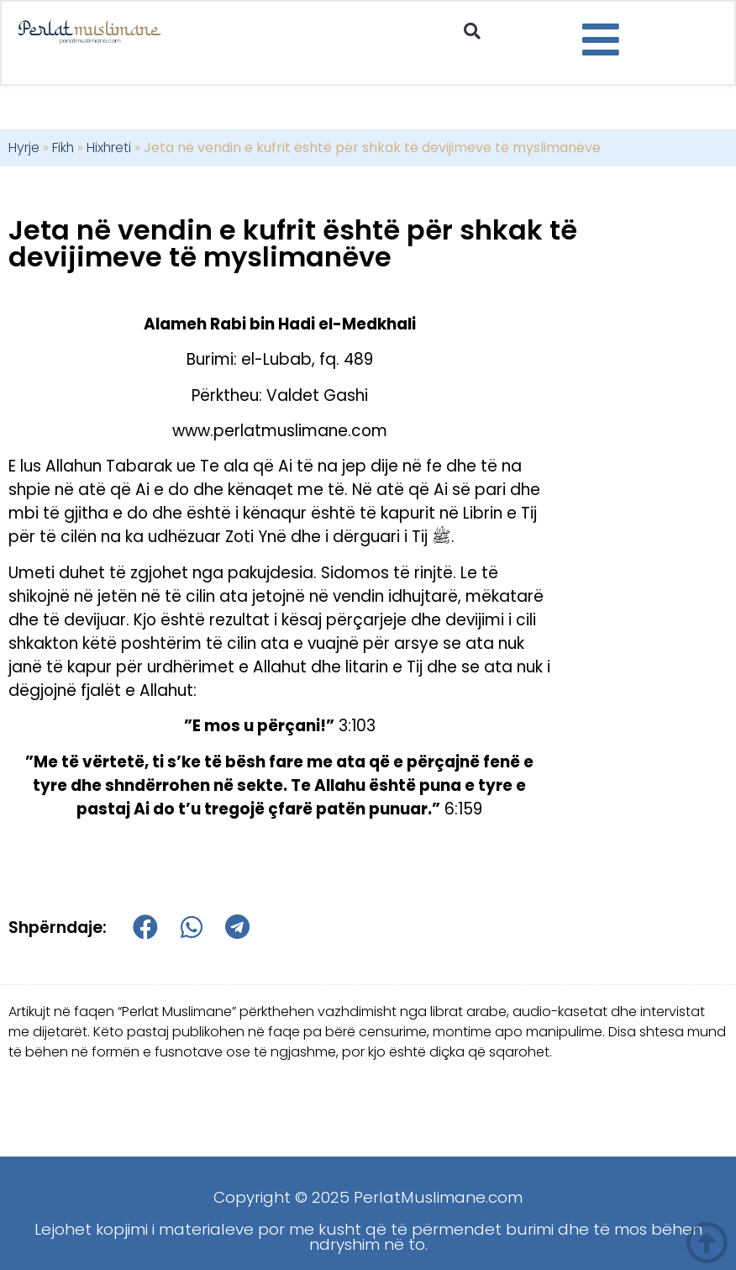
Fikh (63, 147)
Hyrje (23, 147)
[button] (471, 32)
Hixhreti (109, 147)
